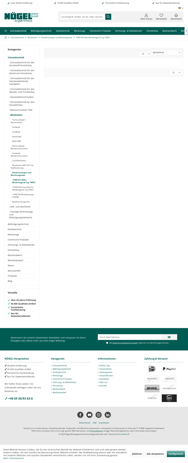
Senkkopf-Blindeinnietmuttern (19, 154)
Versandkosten (106, 375)
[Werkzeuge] (79, 31)
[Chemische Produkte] (100, 31)
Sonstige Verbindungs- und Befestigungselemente (21, 214)
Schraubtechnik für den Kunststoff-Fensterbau (22, 64)
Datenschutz (84, 422)
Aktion (11, 265)
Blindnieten (16, 114)
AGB (94, 422)
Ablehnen (137, 453)
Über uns (103, 382)
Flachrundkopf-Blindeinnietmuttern (19, 147)
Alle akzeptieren (155, 453)
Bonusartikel (14, 270)
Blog (10, 281)
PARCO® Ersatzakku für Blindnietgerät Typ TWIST (23, 188)
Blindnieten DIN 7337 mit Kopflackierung (22, 166)
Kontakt (103, 385)
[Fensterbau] (152, 31)
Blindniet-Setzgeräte (21, 201)
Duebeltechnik (59, 372)
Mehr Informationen (13, 458)
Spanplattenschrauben (22, 97)
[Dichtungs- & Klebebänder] (128, 31)
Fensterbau (13, 250)
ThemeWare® (123, 434)
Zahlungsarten (105, 372)
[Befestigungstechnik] (41, 31)
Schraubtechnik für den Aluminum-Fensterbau (22, 72)
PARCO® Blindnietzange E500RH (23, 195)
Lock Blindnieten (19, 160)
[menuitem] (176, 16)
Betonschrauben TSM (21, 109)
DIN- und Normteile (20, 206)
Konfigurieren (176, 453)
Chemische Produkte (18, 239)
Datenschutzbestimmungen (125, 342)
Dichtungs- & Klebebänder (21, 244)
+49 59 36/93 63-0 (19, 398)
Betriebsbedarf (15, 260)
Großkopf (16, 132)
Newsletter (104, 379)
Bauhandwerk (15, 255)
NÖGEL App (104, 365)
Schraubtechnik (16, 57)
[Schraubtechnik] (18, 31)
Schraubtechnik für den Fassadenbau (22, 103)
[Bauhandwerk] (169, 31)
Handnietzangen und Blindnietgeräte (21, 173)
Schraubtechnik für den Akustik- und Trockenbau (22, 90)
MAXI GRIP (16, 141)
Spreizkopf (16, 136)
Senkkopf (16, 127)
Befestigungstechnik (18, 224)
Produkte (12, 275)
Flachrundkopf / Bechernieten (18, 121)
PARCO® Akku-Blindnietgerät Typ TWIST (23, 181)
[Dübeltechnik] (63, 31)
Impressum (104, 422)
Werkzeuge (13, 234)
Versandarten (105, 368)
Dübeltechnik (14, 229)
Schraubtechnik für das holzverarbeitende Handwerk (21, 81)
